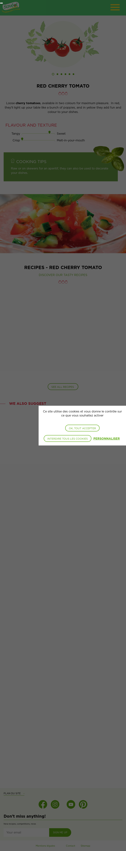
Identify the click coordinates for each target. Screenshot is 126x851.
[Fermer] (1, 3)
